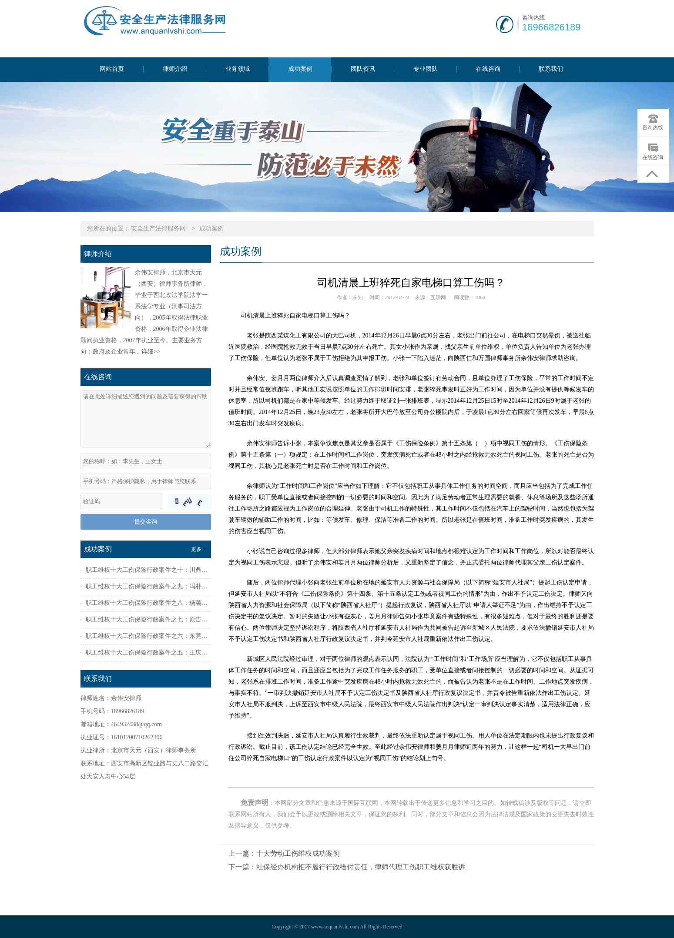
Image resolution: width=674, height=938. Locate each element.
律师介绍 (175, 69)
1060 (480, 297)
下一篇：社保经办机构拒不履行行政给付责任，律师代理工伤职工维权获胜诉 (346, 867)
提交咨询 (145, 521)
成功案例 (300, 69)
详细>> (151, 351)
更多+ (198, 549)
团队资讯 (363, 69)
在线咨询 (488, 69)
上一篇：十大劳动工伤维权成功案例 (284, 853)
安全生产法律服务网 (158, 228)
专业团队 (425, 69)
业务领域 (237, 69)
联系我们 (551, 69)
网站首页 (112, 69)
